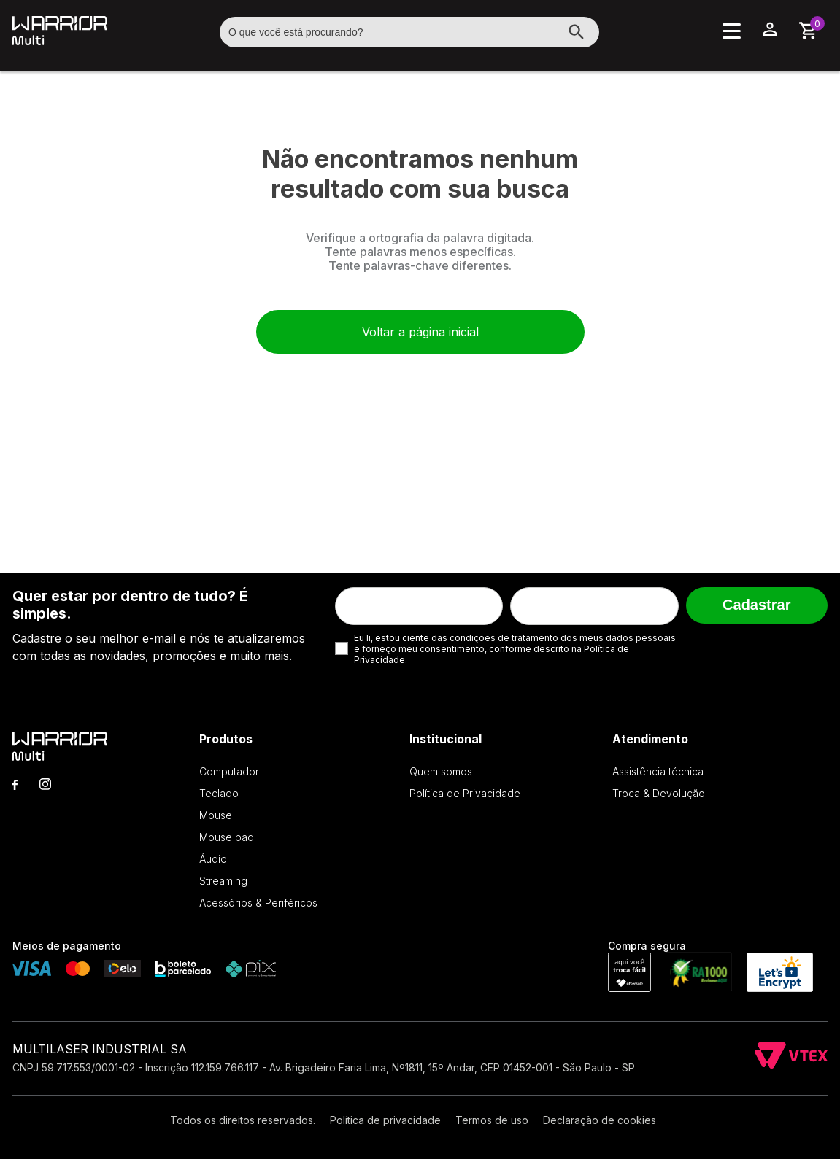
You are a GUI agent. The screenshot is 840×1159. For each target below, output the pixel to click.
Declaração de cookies (599, 1120)
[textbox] (409, 32)
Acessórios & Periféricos (258, 902)
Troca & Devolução (658, 793)
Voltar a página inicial (420, 332)
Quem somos (440, 771)
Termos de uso (491, 1120)
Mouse (215, 815)
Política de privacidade (385, 1120)
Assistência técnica (658, 771)
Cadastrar (756, 605)
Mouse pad (226, 837)
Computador (229, 771)
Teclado (219, 793)
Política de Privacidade (464, 793)
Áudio (213, 859)
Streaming (223, 881)
